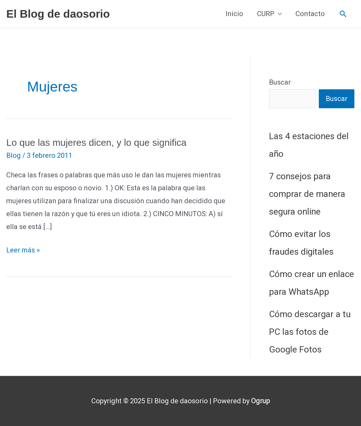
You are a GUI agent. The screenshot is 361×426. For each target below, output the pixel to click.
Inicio (234, 14)
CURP (265, 14)
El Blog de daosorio (58, 14)
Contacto (310, 14)
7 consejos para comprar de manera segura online (307, 194)
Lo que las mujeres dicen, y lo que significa (96, 142)
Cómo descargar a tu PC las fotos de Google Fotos (310, 332)
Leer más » (23, 250)
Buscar (280, 82)
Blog (13, 155)
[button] (343, 14)
